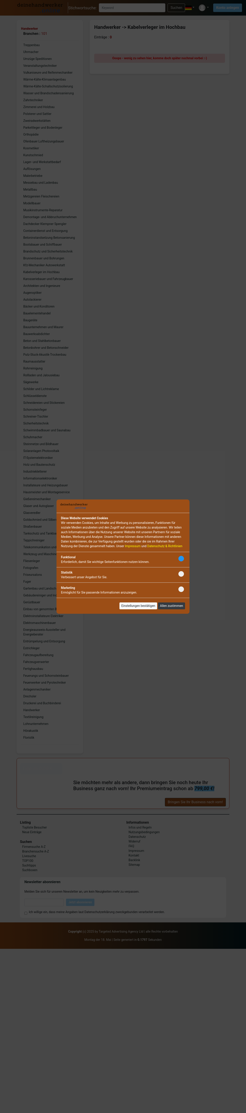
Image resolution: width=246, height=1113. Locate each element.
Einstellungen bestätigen (138, 606)
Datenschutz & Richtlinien (164, 546)
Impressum (133, 546)
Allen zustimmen (171, 606)
